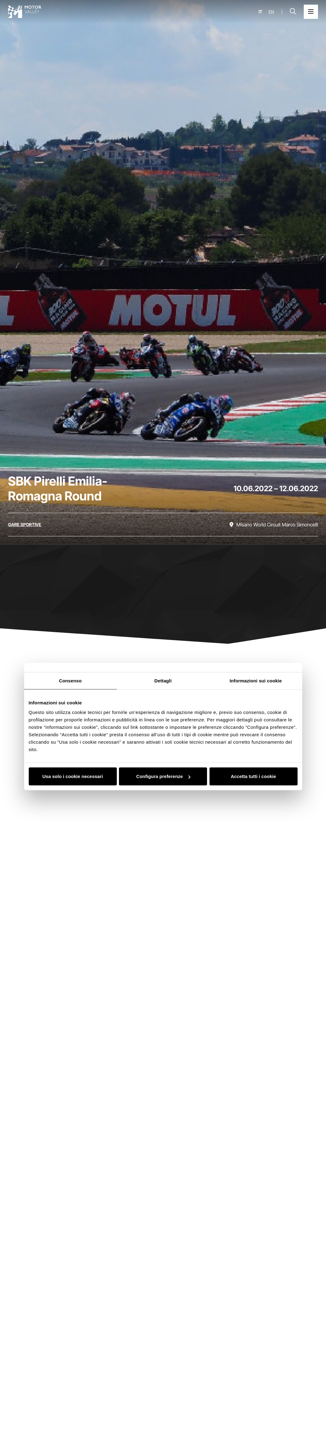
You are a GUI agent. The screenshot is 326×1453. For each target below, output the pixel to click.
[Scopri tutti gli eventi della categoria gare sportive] (24, 524)
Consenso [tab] (70, 680)
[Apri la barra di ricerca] (293, 11)
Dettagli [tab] (163, 680)
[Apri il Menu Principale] (311, 12)
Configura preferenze (163, 776)
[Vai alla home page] (24, 12)
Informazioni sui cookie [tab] (256, 680)
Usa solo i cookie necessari (72, 776)
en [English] (271, 11)
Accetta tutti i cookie (253, 776)
